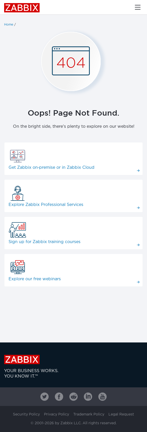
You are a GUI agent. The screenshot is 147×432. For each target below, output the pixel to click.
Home (8, 24)
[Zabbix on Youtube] (102, 397)
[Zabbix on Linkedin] (88, 397)
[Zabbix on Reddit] (73, 397)
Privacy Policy (56, 414)
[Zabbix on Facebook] (59, 397)
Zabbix (22, 7)
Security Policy (26, 414)
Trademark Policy (88, 414)
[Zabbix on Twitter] (44, 397)
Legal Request (121, 414)
